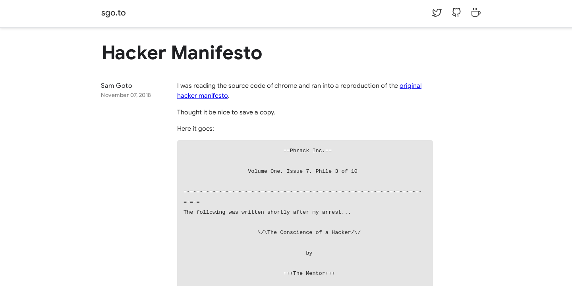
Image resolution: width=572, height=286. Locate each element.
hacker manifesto (202, 96)
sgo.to (113, 13)
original (410, 86)
